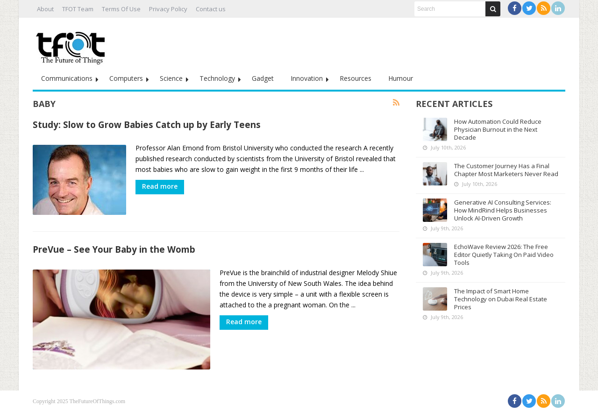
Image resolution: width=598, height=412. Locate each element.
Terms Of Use (121, 9)
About (45, 9)
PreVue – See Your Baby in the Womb (114, 249)
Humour (400, 78)
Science (171, 78)
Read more (160, 186)
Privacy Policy (168, 9)
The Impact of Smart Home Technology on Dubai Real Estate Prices (500, 299)
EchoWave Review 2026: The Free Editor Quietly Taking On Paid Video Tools (504, 254)
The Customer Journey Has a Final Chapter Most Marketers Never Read (506, 170)
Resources (355, 78)
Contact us (211, 9)
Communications (67, 78)
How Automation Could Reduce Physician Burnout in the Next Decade (497, 129)
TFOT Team (77, 9)
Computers (126, 78)
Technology (217, 78)
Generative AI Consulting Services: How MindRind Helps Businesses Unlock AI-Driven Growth (502, 210)
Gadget (263, 78)
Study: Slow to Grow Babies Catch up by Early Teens (147, 124)
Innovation (307, 78)
